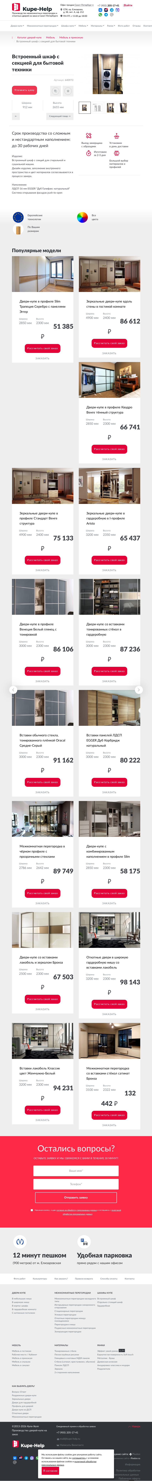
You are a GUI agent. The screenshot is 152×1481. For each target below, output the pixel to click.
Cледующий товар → (60, 116)
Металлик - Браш (106, 1358)
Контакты (130, 1279)
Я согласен (50, 1470)
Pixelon (136, 1454)
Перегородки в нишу (65, 1325)
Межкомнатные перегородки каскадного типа (75, 1300)
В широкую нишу (20, 1302)
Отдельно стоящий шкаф (110, 1302)
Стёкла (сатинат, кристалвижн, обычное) (75, 1362)
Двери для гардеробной (24, 1403)
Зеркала (59, 1369)
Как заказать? (61, 1279)
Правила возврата (84, 1279)
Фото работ (124, 26)
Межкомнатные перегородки (42, 26)
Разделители (103, 1369)
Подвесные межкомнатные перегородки (75, 1328)
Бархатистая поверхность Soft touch (115, 1355)
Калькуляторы (40, 1279)
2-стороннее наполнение (67, 1373)
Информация (132, 1464)
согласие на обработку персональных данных (76, 1210)
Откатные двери (20, 1413)
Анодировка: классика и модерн (113, 1365)
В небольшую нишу (22, 1299)
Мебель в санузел (20, 1365)
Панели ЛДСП (62, 1365)
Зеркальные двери (21, 1399)
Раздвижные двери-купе (24, 1396)
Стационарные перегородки (69, 1311)
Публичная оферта (129, 1479)
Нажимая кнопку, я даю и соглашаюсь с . (76, 1212)
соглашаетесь (79, 1458)
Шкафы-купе (67, 26)
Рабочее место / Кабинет (24, 1355)
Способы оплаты (108, 1279)
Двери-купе (17, 26)
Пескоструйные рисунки (67, 1355)
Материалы (97, 26)
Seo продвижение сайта (117, 1458)
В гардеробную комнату (24, 1309)
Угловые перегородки (65, 1315)
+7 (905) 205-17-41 (67, 1433)
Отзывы (137, 26)
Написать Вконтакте (72, 1445)
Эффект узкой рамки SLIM (110, 1351)
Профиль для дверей (22, 1406)
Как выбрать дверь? (23, 1386)
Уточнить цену (24, 90)
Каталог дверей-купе (29, 37)
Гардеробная (103, 1306)
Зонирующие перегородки (68, 1332)
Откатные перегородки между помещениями (70, 1319)
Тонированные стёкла (65, 1351)
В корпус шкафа (20, 1306)
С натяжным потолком (23, 1313)
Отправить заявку (76, 1197)
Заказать (42, 358)
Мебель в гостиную (21, 1351)
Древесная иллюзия (107, 1362)
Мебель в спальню (21, 1362)
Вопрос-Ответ (19, 1392)
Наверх (134, 1426)
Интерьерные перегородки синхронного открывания (75, 1306)
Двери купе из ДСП (21, 1410)
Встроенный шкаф (106, 1299)
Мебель (83, 26)
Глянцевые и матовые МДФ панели (72, 1358)
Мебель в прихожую (71, 37)
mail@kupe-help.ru (70, 1439)
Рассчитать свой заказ (42, 348)
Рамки (110, 26)
